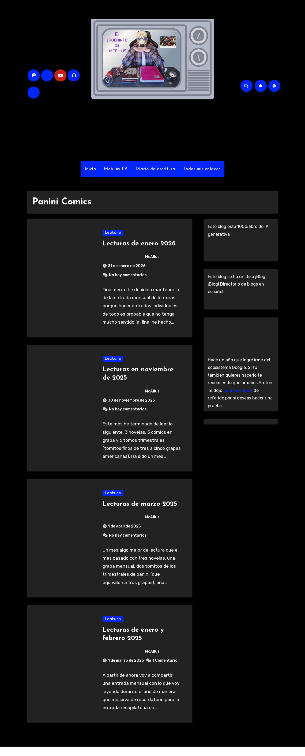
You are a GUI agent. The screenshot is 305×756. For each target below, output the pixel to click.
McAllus (131, 258)
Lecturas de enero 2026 (139, 245)
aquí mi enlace (238, 390)
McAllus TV (115, 169)
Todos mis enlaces (202, 169)
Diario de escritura (155, 169)
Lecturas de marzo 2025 (140, 510)
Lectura (113, 233)
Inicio (90, 169)
